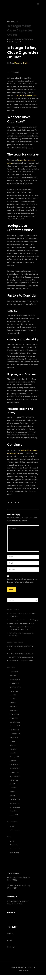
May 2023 (13, 745)
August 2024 (14, 691)
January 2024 (14, 718)
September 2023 (15, 734)
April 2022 (13, 795)
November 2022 (15, 768)
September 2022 (15, 776)
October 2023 (14, 730)
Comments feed (15, 849)
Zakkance (12, 650)
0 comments (29, 39)
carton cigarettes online (25, 646)
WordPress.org (14, 853)
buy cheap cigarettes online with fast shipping (23, 620)
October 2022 (14, 772)
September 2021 (15, 807)
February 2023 (14, 757)
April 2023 (13, 749)
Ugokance (12, 661)
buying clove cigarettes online (26, 96)
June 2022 (13, 788)
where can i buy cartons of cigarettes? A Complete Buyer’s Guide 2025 (22, 628)
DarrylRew (12, 653)
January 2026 (14, 672)
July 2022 (13, 784)
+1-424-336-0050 (15, 904)
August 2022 (14, 780)
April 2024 (13, 706)
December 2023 (15, 722)
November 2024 (15, 679)
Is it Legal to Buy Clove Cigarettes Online (19, 30)
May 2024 (13, 703)
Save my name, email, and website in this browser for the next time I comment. (22, 580)
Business (12, 826)
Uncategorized (16, 42)
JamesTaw (12, 646)
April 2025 (13, 676)
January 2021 (14, 815)
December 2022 (15, 764)
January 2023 (14, 761)
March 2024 (13, 710)
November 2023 (15, 726)
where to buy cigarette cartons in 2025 (21, 623)
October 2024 (14, 683)
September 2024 (15, 687)
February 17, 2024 (12, 21)
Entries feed (13, 845)
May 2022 (13, 792)
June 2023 (13, 741)
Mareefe (17, 63)
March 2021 (13, 811)
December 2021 (15, 799)
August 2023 (14, 737)
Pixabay (26, 63)
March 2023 (13, 753)
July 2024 (13, 695)
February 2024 (14, 714)
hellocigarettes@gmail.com (19, 901)
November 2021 (15, 803)
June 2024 (13, 699)
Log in (12, 841)
